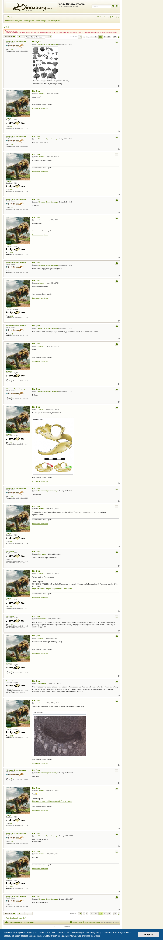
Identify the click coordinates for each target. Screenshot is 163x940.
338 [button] (109, 37)
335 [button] (96, 37)
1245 (11, 49)
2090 (11, 126)
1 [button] (86, 37)
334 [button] (92, 37)
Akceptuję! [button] (148, 934)
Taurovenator (10, 551)
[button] (80, 37)
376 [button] (115, 37)
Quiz (6, 26)
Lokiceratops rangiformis (40, 108)
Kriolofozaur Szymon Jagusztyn (16, 41)
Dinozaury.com (58, 927)
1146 (11, 559)
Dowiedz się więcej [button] (91, 936)
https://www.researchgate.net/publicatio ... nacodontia (52, 589)
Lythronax (9, 118)
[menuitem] (114, 16)
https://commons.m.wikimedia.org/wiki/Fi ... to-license (52, 801)
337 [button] (105, 37)
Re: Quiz (36, 41)
